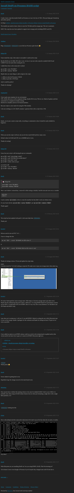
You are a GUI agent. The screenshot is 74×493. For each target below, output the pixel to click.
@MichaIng (37, 218)
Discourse (10, 490)
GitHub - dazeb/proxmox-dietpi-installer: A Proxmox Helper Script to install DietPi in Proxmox (31, 23)
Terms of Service (24, 487)
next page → (4, 477)
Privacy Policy (34, 487)
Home (2, 487)
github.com (7, 340)
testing (4, 346)
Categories (8, 487)
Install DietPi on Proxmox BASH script (20, 5)
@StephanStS (7, 45)
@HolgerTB (15, 45)
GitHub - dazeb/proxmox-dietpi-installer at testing (18, 343)
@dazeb (3, 362)
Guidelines (15, 487)
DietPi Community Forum (7, 1)
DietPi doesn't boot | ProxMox (9, 34)
